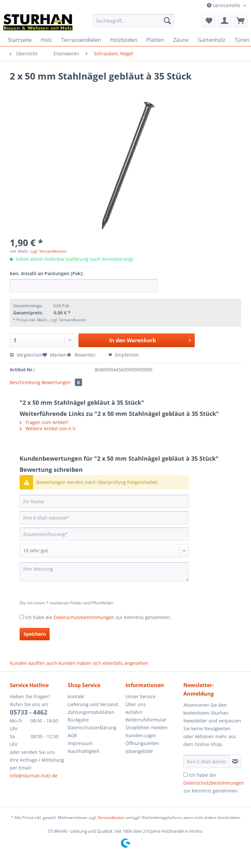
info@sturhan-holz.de (34, 776)
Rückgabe (78, 720)
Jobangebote (139, 751)
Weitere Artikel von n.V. (48, 428)
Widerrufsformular (146, 720)
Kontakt (76, 696)
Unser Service (141, 696)
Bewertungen (62, 382)
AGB (72, 735)
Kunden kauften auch (33, 663)
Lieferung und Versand (93, 704)
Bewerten (82, 355)
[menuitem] (134, 23)
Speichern (35, 634)
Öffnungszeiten (142, 743)
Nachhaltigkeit (83, 751)
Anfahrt (134, 712)
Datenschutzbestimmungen (84, 617)
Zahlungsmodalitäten (91, 712)
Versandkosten (111, 817)
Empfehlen (123, 355)
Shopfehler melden (147, 727)
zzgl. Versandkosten (48, 251)
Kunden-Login (141, 735)
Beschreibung (25, 382)
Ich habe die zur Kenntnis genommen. (98, 617)
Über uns (136, 704)
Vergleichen (26, 355)
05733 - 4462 (28, 712)
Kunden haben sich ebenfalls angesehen (103, 663)
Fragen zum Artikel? (44, 422)
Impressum (80, 743)
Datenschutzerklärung (92, 727)
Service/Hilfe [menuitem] (224, 5)
